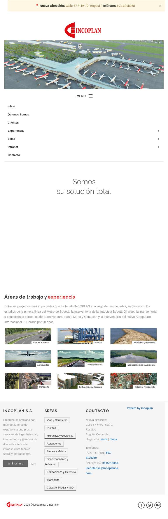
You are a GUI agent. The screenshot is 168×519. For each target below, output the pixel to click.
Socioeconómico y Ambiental (56, 462)
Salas (11, 138)
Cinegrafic (53, 504)
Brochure (15, 463)
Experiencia (16, 130)
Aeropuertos (54, 443)
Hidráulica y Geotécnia (60, 435)
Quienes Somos (18, 114)
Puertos (51, 428)
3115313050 (110, 463)
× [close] (160, 6)
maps (113, 439)
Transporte (53, 480)
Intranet (13, 147)
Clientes (13, 122)
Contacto (14, 155)
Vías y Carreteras (57, 420)
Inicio (11, 106)
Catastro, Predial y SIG (60, 487)
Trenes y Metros (56, 451)
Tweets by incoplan (140, 408)
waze (103, 439)
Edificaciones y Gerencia (61, 472)
